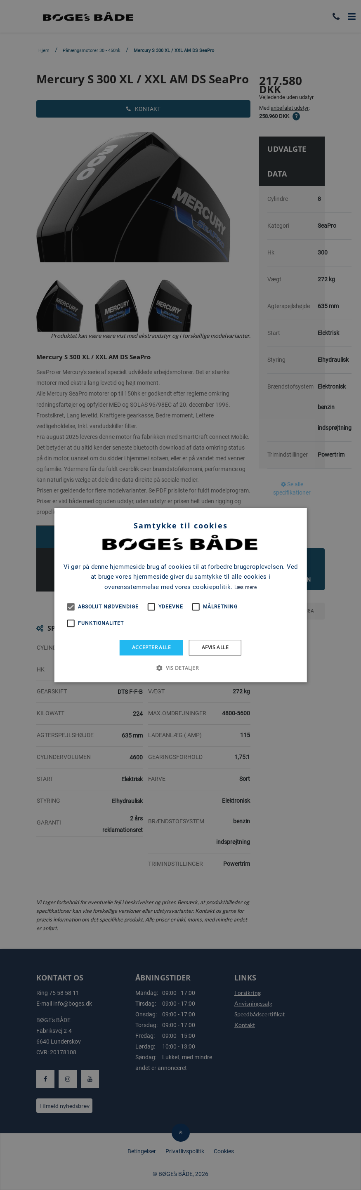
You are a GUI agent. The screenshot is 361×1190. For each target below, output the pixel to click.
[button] (180, 668)
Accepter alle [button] (151, 647)
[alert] (180, 595)
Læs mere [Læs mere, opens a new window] (245, 587)
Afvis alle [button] (215, 647)
